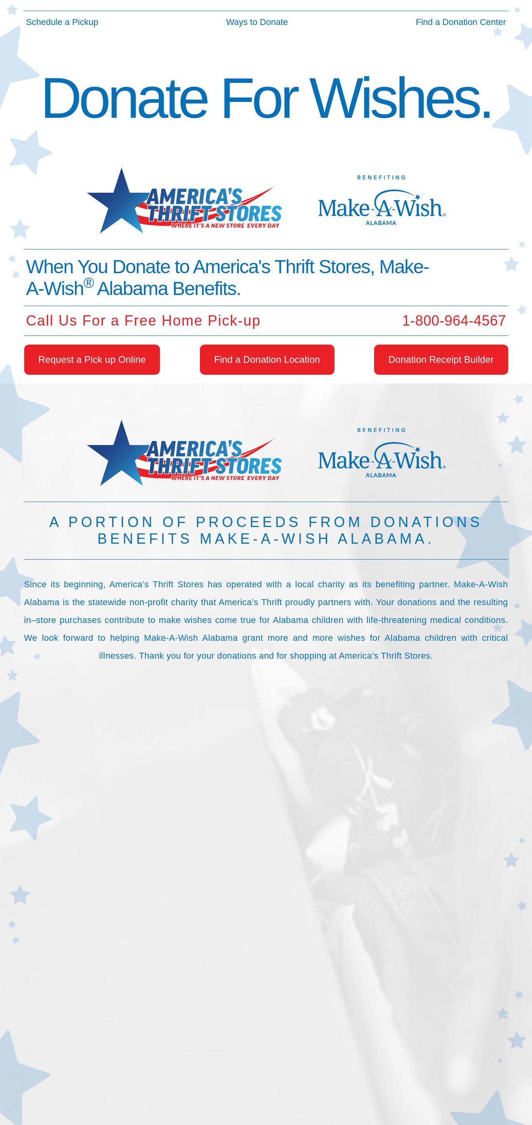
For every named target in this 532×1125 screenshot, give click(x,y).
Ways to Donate (257, 22)
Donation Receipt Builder (441, 359)
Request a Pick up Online (92, 359)
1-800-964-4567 (454, 320)
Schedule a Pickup (62, 22)
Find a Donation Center (461, 22)
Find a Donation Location (267, 359)
